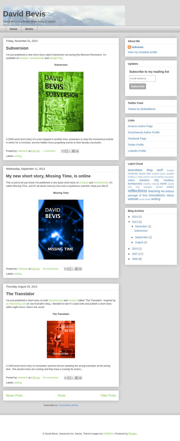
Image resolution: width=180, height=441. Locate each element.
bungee (170, 170)
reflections (137, 190)
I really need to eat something (150, 177)
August (139, 242)
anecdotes (135, 170)
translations (157, 195)
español (155, 174)
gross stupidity (167, 174)
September (141, 237)
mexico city (149, 180)
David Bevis (24, 14)
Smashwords (37, 58)
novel (163, 183)
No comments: (51, 268)
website (133, 199)
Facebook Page (137, 138)
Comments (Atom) (68, 405)
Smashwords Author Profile (144, 132)
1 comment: (49, 151)
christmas (133, 173)
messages (169, 177)
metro (131, 180)
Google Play (55, 58)
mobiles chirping (151, 184)
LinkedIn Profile (137, 150)
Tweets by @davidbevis (141, 108)
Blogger (132, 433)
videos (170, 195)
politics (170, 187)
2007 (135, 253)
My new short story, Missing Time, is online (48, 176)
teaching (154, 191)
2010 (135, 248)
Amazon (24, 58)
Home (13, 28)
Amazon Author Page (140, 126)
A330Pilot (108, 433)
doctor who (145, 173)
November (141, 226)
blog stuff (155, 170)
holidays (132, 177)
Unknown (137, 47)
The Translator (20, 293)
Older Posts (108, 395)
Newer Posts (14, 395)
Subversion (17, 48)
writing (18, 156)
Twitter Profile (136, 144)
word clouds (145, 199)
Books (29, 28)
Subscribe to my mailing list (149, 71)
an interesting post (16, 303)
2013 (135, 221)
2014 (135, 216)
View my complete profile (142, 52)
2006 (135, 258)
